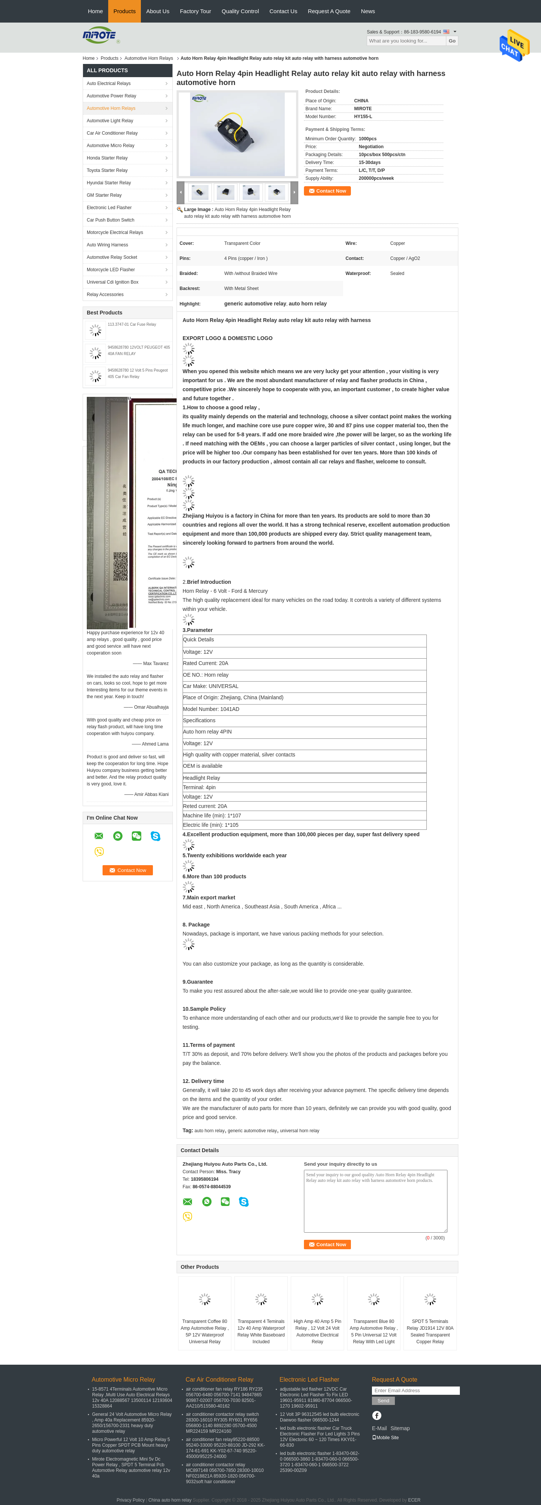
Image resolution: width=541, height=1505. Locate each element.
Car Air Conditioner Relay (112, 133)
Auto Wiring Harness (107, 245)
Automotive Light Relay (110, 120)
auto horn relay (210, 1130)
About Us (157, 11)
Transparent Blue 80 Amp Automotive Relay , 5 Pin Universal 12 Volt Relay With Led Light (374, 1331)
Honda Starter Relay (107, 158)
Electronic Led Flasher (109, 207)
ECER (414, 1500)
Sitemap (400, 1428)
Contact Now (331, 191)
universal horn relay (299, 1130)
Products (124, 11)
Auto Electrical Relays (109, 83)
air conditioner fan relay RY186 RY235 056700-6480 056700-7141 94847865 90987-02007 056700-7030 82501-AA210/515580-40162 (224, 1398)
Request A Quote (329, 11)
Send (383, 1400)
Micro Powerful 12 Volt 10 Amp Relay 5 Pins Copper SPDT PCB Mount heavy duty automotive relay (131, 1445)
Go (452, 41)
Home (95, 11)
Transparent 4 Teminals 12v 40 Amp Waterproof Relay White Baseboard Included (261, 1331)
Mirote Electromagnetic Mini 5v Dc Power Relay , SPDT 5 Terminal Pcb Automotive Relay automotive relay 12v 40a (131, 1467)
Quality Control (240, 11)
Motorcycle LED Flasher (111, 269)
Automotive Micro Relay (110, 145)
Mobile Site (385, 1437)
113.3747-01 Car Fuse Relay (132, 324)
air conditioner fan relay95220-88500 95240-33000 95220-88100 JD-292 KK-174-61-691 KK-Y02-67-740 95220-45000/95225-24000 (225, 1448)
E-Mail (379, 1428)
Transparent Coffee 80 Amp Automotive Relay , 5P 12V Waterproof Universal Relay (205, 1331)
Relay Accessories (105, 294)
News (368, 11)
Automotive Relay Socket (112, 257)
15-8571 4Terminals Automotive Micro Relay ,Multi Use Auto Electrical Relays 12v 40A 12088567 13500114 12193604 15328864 (132, 1398)
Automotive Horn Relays (149, 58)
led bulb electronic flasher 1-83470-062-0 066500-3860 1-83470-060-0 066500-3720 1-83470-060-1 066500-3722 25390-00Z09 (319, 1462)
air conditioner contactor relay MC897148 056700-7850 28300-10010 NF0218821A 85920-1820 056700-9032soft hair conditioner (225, 1473)
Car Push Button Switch (110, 220)
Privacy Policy (130, 1500)
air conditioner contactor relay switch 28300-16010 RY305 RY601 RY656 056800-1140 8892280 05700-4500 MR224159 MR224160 (222, 1423)
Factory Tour (195, 11)
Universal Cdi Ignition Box (112, 282)
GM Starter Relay (104, 195)
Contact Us (283, 11)
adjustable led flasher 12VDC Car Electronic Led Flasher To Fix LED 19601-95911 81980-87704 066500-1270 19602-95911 (316, 1398)
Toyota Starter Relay (107, 170)
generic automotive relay (252, 1130)
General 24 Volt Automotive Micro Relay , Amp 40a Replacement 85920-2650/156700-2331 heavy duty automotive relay (132, 1423)
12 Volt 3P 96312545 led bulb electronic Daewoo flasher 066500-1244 (319, 1417)
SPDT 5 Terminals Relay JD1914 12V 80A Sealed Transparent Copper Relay (430, 1331)
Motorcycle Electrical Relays (115, 232)
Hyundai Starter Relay (109, 182)
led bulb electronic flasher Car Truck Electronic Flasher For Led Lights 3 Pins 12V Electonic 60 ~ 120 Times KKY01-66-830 (320, 1437)
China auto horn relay (170, 1500)
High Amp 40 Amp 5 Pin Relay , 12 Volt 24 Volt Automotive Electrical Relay (318, 1331)
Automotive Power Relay (111, 96)
